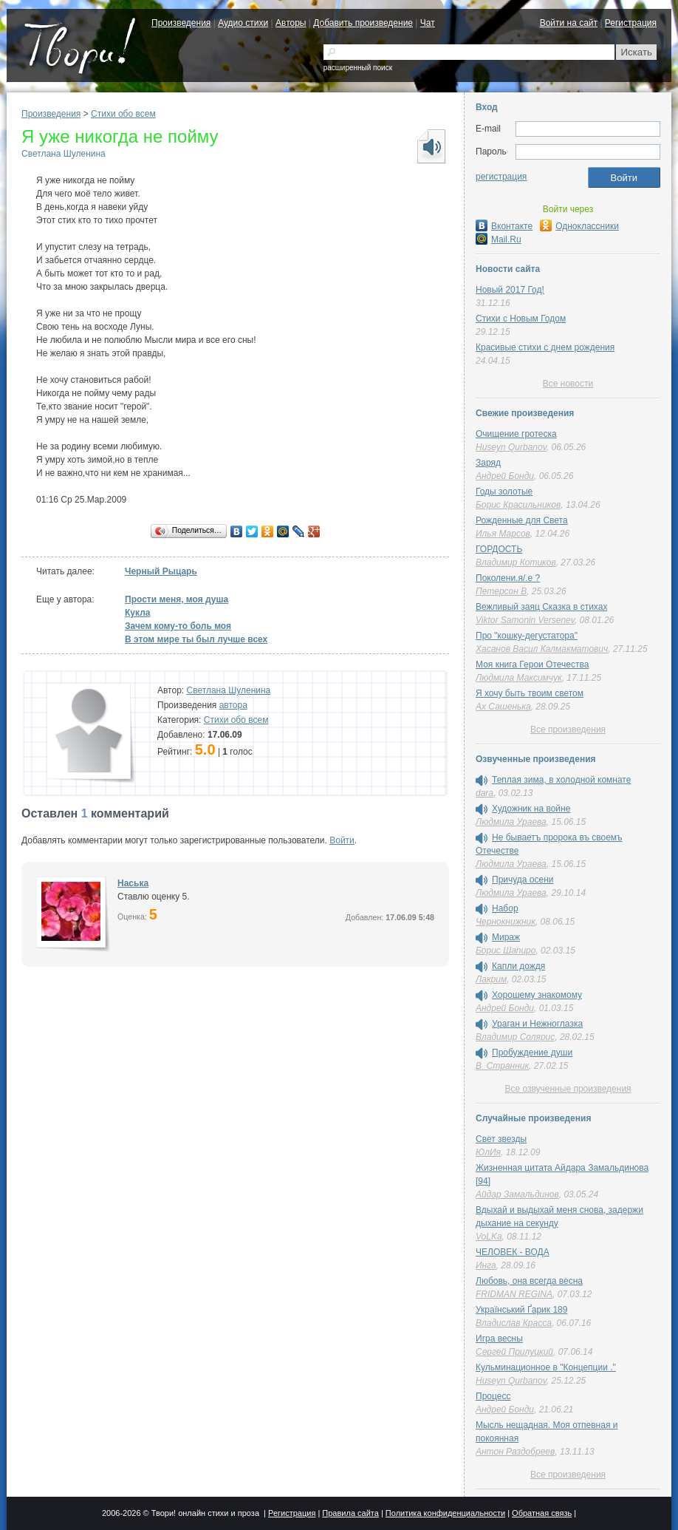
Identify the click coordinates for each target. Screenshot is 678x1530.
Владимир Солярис (515, 1037)
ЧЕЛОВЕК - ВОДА (512, 1252)
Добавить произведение (363, 23)
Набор (505, 908)
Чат (427, 23)
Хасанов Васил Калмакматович (542, 649)
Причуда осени (523, 879)
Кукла (137, 613)
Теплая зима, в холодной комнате (561, 780)
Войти (342, 840)
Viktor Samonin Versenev (525, 620)
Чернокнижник (505, 922)
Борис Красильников (518, 505)
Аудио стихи (243, 23)
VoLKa (489, 1236)
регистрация (501, 176)
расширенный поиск (357, 68)
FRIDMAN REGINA (514, 1294)
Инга (486, 1265)
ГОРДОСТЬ (499, 549)
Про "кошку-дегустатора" (527, 635)
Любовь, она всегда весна (529, 1281)
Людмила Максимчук (519, 678)
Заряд (488, 463)
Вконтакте (504, 226)
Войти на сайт (568, 23)
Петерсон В (501, 591)
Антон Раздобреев (515, 1451)
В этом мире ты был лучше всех (196, 639)
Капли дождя (518, 966)
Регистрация (631, 23)
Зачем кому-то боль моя (178, 626)
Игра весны (499, 1338)
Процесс (493, 1396)
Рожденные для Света (522, 520)
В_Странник (502, 1066)
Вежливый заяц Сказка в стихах (541, 607)
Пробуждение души (532, 1052)
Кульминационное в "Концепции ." (546, 1367)
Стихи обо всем (123, 114)
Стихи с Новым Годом (521, 318)
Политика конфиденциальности (445, 1513)
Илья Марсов (503, 533)
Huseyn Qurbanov (511, 447)
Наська (132, 883)
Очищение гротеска (516, 434)
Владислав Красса (514, 1323)
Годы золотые (504, 491)
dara (484, 793)
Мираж (506, 937)
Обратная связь (542, 1513)
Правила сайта (350, 1513)
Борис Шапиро (505, 950)
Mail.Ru (498, 239)
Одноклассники (579, 226)
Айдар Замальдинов (517, 1194)
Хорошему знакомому (537, 995)
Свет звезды (501, 1139)
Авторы (290, 23)
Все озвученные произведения (567, 1089)
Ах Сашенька (503, 706)
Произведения (180, 23)
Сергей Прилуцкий (514, 1352)
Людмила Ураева (511, 822)
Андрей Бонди (505, 476)
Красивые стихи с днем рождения (545, 347)
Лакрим (491, 979)
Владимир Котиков (516, 562)
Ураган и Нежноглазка (537, 1024)
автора (233, 705)
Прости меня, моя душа (176, 599)
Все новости (568, 383)
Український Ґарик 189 (521, 1310)
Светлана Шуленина (63, 154)
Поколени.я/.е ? (508, 578)
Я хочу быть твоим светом (529, 693)
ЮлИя (488, 1152)
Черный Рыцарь (161, 571)
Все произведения (568, 729)
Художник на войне (531, 808)
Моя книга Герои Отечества (532, 664)
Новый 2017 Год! (510, 290)
